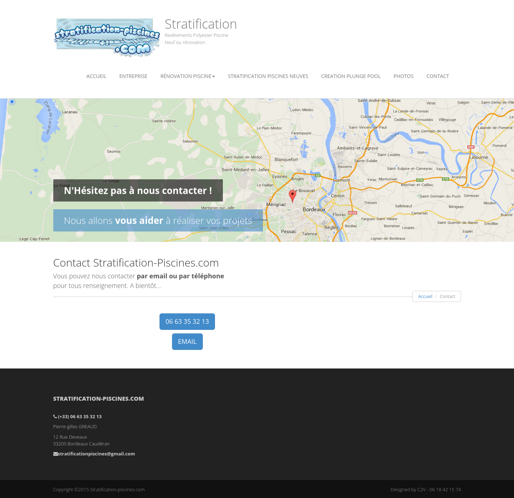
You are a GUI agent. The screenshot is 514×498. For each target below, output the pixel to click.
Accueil (97, 76)
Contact (437, 76)
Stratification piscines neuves (268, 76)
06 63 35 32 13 (187, 321)
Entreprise (133, 76)
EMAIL (187, 341)
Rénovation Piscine (187, 76)
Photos (403, 76)
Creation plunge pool (351, 76)
